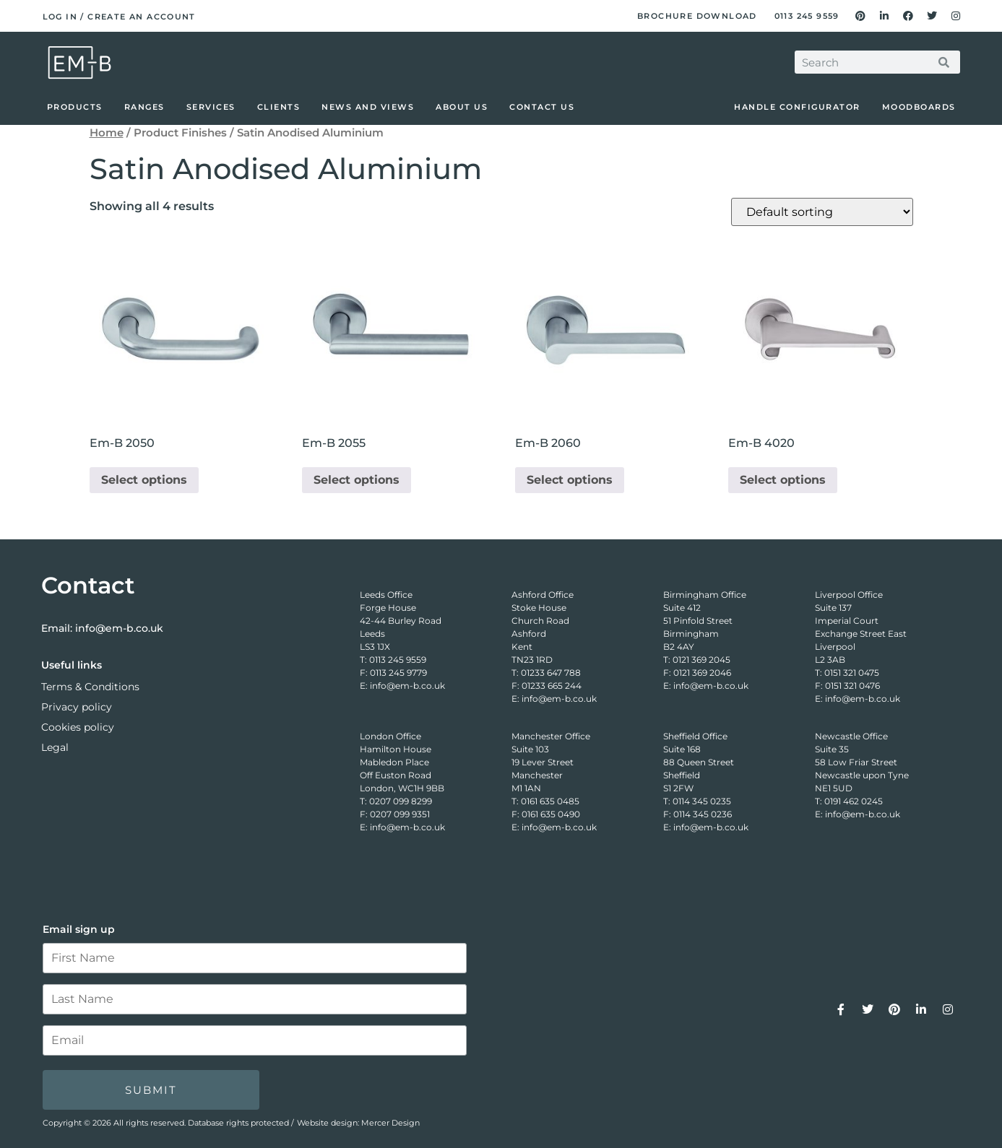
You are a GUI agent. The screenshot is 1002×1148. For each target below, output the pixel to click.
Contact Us (541, 107)
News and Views (367, 107)
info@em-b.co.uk (119, 628)
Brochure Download (697, 16)
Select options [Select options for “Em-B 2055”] (356, 480)
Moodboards (919, 107)
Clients (279, 107)
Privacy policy (76, 706)
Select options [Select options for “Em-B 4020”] (783, 480)
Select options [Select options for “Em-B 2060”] (570, 480)
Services (211, 107)
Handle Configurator (797, 107)
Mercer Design (390, 1123)
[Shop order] (822, 212)
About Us (462, 107)
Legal (55, 747)
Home (107, 132)
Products (75, 107)
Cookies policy (77, 727)
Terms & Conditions (90, 686)
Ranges (144, 107)
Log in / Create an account (119, 17)
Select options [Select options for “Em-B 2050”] (144, 480)
